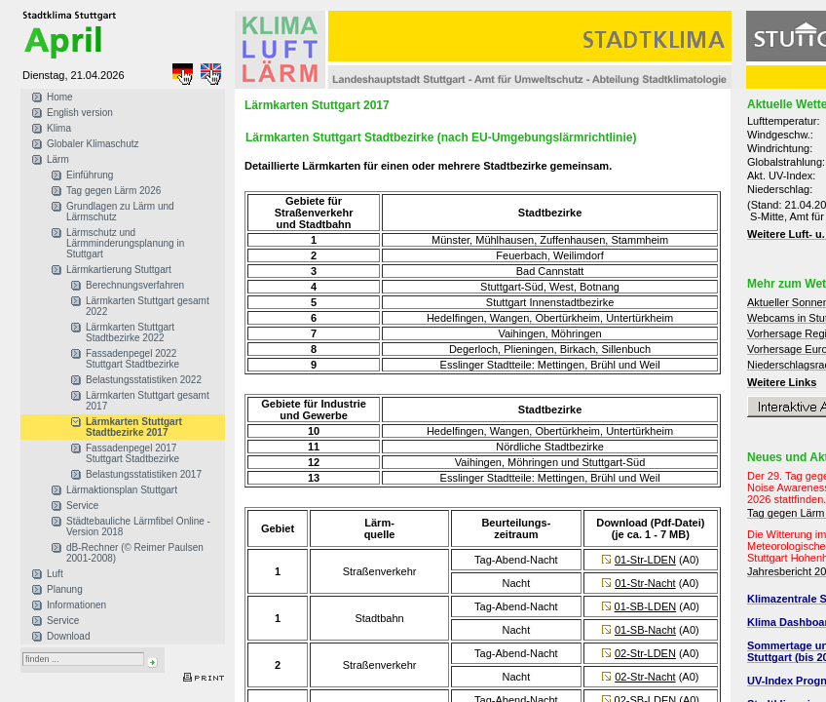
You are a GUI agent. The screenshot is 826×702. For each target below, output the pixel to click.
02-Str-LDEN (645, 653)
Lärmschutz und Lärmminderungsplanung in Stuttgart (125, 243)
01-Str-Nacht (645, 583)
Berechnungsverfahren (135, 285)
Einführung (89, 175)
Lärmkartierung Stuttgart (118, 269)
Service (82, 505)
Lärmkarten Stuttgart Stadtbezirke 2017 (134, 427)
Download (68, 636)
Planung (65, 589)
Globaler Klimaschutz (92, 143)
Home (60, 97)
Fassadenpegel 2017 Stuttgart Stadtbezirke (132, 453)
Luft (55, 573)
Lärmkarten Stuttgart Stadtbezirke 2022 (130, 332)
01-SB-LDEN (646, 606)
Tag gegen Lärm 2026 (113, 190)
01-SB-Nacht (645, 630)
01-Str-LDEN (645, 560)
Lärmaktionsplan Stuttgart (121, 490)
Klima (59, 128)
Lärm (58, 159)
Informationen (76, 605)
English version (80, 112)
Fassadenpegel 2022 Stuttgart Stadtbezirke (132, 359)
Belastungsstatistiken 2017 (144, 474)
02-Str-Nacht (645, 676)
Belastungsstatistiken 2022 (144, 379)
